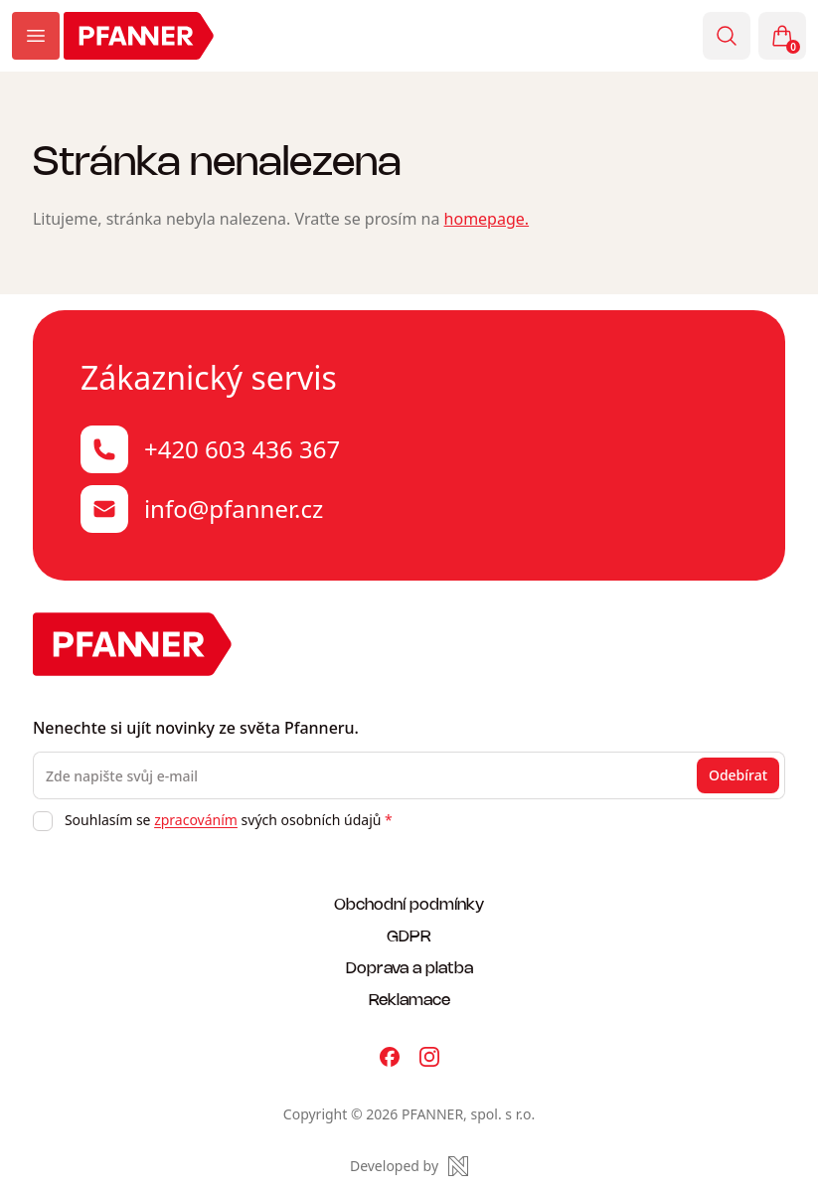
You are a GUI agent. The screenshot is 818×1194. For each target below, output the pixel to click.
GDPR (409, 935)
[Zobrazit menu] (36, 36)
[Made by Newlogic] (409, 1166)
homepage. (487, 219)
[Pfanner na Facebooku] (390, 1057)
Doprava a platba (409, 966)
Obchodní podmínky (409, 903)
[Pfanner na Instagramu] (429, 1057)
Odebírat (738, 775)
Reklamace (409, 998)
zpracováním (196, 819)
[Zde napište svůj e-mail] (409, 775)
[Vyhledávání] (726, 36)
